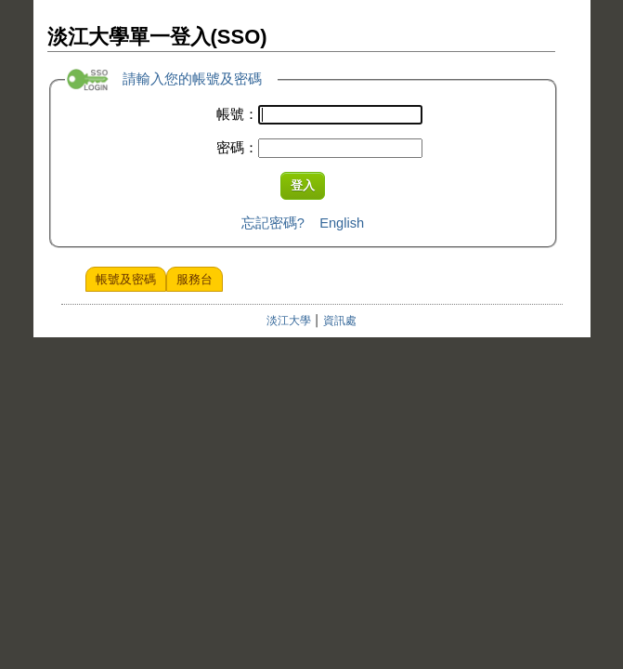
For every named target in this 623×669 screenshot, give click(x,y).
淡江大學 (288, 320)
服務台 (194, 279)
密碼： (237, 147)
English (341, 223)
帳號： (237, 114)
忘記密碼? (273, 223)
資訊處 (340, 320)
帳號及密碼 (126, 279)
